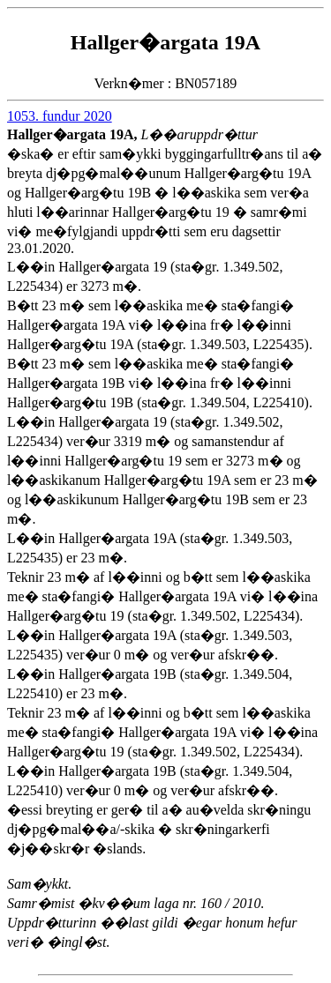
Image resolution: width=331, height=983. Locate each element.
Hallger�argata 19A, (74, 134)
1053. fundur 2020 (59, 115)
